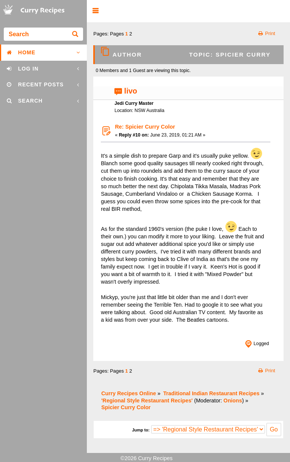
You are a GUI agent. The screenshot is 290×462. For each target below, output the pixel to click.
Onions (233, 401)
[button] (95, 11)
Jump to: (141, 430)
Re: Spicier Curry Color (145, 127)
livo (130, 91)
